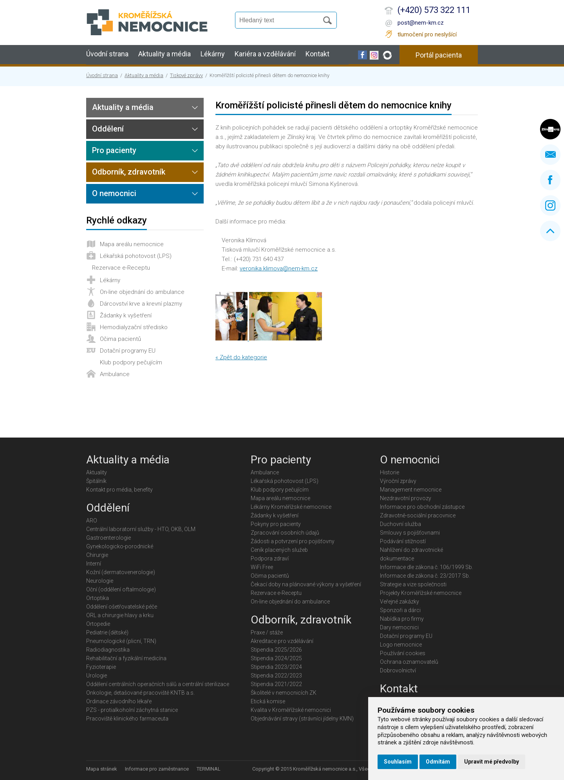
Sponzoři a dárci (400, 610)
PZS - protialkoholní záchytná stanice (132, 710)
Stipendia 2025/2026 (276, 650)
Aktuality (96, 472)
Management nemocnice (410, 489)
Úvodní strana (107, 54)
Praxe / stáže (267, 632)
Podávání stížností (403, 541)
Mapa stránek (101, 769)
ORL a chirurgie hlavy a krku (120, 615)
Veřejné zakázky (399, 601)
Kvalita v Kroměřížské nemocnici (291, 710)
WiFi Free (262, 567)
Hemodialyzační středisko (134, 327)
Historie (389, 472)
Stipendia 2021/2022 (276, 684)
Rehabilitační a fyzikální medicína (126, 658)
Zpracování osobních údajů (285, 533)
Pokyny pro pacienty (276, 524)
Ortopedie (98, 624)
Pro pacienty (114, 150)
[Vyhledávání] (280, 20)
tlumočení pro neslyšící (427, 34)
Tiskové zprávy (186, 75)
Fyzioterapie (101, 667)
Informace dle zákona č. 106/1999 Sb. (426, 567)
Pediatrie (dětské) (107, 632)
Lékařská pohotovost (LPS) (136, 255)
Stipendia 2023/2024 (276, 667)
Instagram (550, 205)
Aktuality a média (164, 54)
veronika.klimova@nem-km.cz (279, 268)
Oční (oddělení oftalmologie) (121, 589)
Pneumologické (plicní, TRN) (121, 641)
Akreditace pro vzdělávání (282, 641)
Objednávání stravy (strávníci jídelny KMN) (302, 718)
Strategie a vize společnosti (413, 584)
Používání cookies (402, 653)
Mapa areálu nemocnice (132, 244)
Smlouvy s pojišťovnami (410, 533)
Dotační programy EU (127, 350)
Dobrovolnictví (398, 670)
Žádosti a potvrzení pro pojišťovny (292, 541)
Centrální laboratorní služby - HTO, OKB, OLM (140, 529)
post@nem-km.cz (421, 22)
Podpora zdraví (270, 558)
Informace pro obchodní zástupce (422, 507)
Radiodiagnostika (108, 650)
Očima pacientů (120, 338)
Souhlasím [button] (398, 761)
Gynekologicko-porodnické (119, 546)
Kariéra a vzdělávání (265, 54)
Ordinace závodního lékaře (119, 701)
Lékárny (213, 54)
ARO (91, 520)
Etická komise (268, 701)
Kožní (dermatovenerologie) (120, 572)
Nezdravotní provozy (405, 498)
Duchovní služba (400, 524)
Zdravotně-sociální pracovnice (418, 515)
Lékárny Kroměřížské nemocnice (291, 507)
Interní (93, 563)
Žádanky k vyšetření (126, 315)
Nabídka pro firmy (402, 619)
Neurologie (99, 581)
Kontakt (317, 54)
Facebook (550, 180)
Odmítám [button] (438, 761)
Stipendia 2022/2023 (276, 675)
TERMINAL (209, 769)
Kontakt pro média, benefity (119, 489)
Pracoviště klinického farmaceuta (127, 718)
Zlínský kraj (550, 129)
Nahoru (550, 231)
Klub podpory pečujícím (131, 362)
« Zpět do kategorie (241, 357)
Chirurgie (97, 555)
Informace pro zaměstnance (157, 769)
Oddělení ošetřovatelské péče (121, 606)
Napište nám (550, 154)
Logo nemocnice (401, 644)
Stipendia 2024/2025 (276, 658)
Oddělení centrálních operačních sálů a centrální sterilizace (157, 684)
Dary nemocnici (399, 627)
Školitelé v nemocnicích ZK (283, 693)
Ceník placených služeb (279, 550)
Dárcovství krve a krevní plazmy (141, 303)
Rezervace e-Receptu (121, 267)
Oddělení (108, 128)
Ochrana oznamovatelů (409, 662)
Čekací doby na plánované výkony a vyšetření (306, 584)
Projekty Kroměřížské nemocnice (420, 593)
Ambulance (115, 374)
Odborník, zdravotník (128, 172)
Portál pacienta (439, 55)
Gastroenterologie (108, 538)
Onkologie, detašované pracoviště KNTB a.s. (140, 693)
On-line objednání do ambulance (142, 291)
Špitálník (96, 481)
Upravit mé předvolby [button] (491, 761)
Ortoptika (97, 598)
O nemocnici (114, 193)
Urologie (96, 675)
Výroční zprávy (398, 481)
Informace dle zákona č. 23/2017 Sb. (425, 576)
